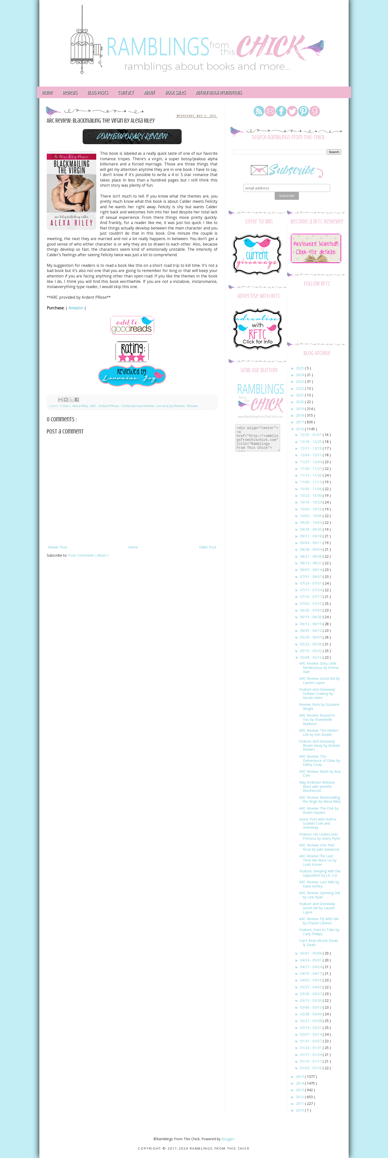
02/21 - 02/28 (311, 1020)
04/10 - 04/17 (311, 973)
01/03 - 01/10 (311, 1068)
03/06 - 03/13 (311, 1007)
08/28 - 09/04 (311, 549)
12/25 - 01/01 (311, 434)
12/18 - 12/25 (311, 441)
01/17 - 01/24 (311, 1054)
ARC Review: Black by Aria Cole (319, 773)
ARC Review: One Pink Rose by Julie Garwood (319, 847)
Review (192, 406)
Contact (126, 92)
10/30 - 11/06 (311, 488)
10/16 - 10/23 (311, 502)
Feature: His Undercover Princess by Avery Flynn (319, 836)
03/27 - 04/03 (311, 987)
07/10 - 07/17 (311, 596)
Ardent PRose (109, 406)
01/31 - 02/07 (311, 1041)
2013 (300, 1090)
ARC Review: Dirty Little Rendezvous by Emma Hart (319, 667)
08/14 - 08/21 (311, 563)
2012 (300, 1096)
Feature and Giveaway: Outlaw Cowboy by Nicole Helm (317, 693)
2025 (300, 368)
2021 (300, 395)
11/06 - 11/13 (311, 481)
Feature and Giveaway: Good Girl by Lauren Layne (317, 907)
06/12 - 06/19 (311, 623)
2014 (300, 1083)
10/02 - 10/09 (311, 515)
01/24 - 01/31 (311, 1047)
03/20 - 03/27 (311, 993)
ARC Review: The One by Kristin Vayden (319, 810)
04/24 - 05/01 (311, 960)
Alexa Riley (80, 406)
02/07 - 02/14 (311, 1034)
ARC (93, 406)
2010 (300, 1110)
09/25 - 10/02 (311, 522)
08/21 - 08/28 (311, 556)
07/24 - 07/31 (311, 583)
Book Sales (175, 92)
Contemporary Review (138, 406)
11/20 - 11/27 (311, 468)
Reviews (69, 92)
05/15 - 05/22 (311, 650)
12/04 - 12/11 (311, 455)
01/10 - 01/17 (311, 1061)
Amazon (76, 308)
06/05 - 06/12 (311, 630)
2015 (300, 1076)
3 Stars (65, 406)
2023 (300, 381)
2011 (300, 1103)
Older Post (207, 547)
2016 (300, 429)
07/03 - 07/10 (311, 603)
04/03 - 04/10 (311, 980)
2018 (300, 415)
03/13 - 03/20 (311, 1000)
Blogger (227, 1138)
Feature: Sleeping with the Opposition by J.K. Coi (319, 873)
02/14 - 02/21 (311, 1027)
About (149, 92)
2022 (300, 388)
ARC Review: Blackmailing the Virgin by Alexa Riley (319, 799)
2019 (300, 408)
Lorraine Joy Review (171, 406)
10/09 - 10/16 (311, 509)
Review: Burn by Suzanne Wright (319, 706)
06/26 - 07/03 (311, 610)
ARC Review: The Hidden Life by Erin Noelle (318, 732)
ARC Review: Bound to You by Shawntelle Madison (317, 719)
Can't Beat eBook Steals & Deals (318, 942)
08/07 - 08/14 (311, 569)
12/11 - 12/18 (311, 448)
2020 (300, 401)
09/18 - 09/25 (311, 529)
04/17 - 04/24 (311, 966)
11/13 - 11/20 (311, 475)
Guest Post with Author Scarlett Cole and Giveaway (318, 823)
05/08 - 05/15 (311, 657)
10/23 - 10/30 (311, 495)
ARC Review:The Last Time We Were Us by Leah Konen (318, 860)
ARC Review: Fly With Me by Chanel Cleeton (319, 920)
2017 (300, 422)
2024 (300, 374)
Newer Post (57, 547)
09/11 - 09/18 (311, 536)
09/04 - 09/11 (311, 542)
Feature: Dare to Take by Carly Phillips (319, 931)
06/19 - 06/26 (311, 616)
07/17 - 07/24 (311, 590)
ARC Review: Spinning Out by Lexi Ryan (319, 894)
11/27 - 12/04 (311, 461)
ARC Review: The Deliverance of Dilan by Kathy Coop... (319, 760)
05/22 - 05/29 (311, 644)
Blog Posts (97, 92)
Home (47, 92)
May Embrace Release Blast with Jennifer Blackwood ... (317, 786)
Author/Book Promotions (218, 92)
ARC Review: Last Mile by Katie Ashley (319, 884)
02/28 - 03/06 (311, 1014)
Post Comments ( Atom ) (88, 555)
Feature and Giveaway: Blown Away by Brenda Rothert (319, 745)
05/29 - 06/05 (311, 637)
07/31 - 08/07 (311, 576)
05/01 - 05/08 (311, 953)
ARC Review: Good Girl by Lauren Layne (319, 680)
